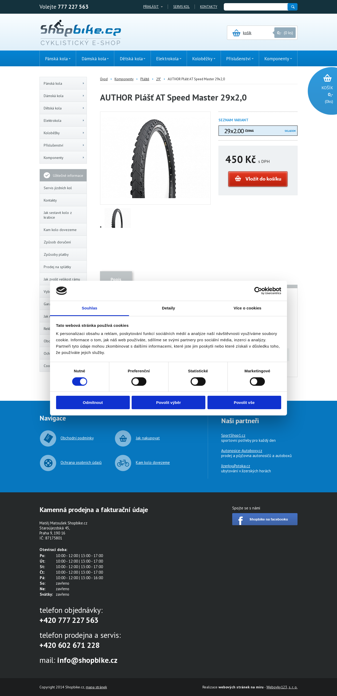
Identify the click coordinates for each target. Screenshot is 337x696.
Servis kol (181, 6)
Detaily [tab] (168, 308)
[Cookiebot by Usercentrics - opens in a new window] (258, 291)
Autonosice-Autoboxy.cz (241, 450)
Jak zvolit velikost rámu (62, 279)
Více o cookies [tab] (247, 308)
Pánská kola (64, 83)
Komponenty (64, 157)
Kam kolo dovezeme (60, 229)
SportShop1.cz (233, 435)
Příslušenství (64, 145)
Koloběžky (64, 133)
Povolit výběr (168, 402)
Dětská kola (64, 108)
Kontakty (208, 6)
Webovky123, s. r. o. (282, 687)
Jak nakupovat (148, 437)
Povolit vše (244, 402)
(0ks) (319, 94)
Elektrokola (64, 120)
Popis (116, 279)
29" (158, 79)
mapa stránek (96, 687)
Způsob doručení (57, 242)
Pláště (144, 79)
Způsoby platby (56, 254)
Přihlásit (151, 6)
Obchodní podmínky (77, 437)
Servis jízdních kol (58, 188)
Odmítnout (93, 402)
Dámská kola (64, 95)
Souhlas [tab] (89, 308)
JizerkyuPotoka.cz (235, 465)
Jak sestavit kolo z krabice (58, 215)
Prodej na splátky (57, 266)
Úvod (104, 79)
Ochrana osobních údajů (81, 462)
